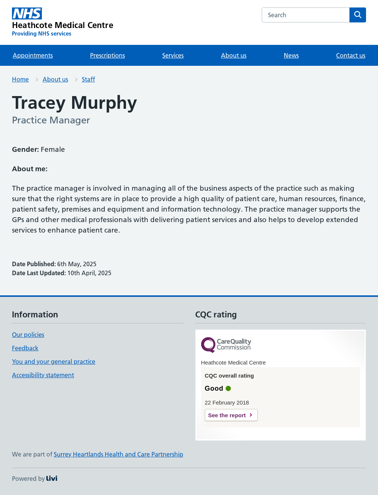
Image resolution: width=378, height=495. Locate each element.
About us (233, 55)
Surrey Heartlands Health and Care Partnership (118, 454)
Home (20, 79)
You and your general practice (53, 361)
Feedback (25, 348)
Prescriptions (107, 55)
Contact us (350, 55)
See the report (227, 415)
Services (173, 55)
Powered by (34, 478)
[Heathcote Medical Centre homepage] (62, 22)
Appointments (33, 55)
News (291, 55)
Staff (88, 79)
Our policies (28, 334)
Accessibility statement (43, 375)
